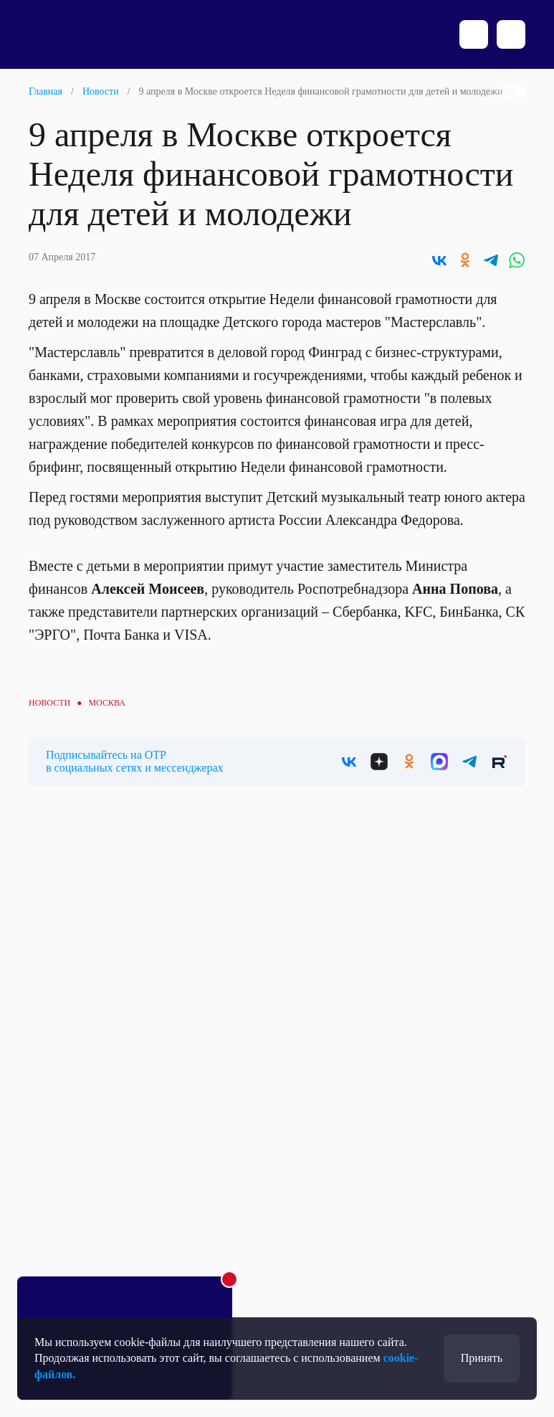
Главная (45, 91)
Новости (100, 91)
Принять (481, 1358)
